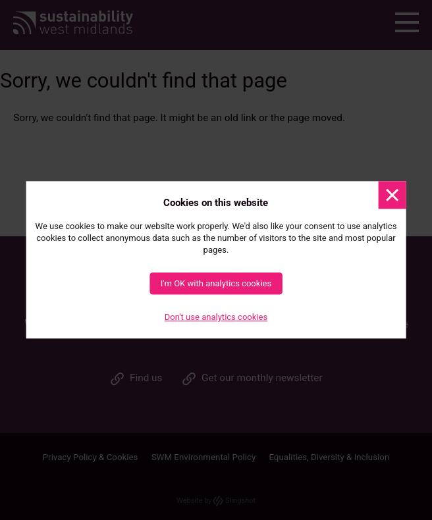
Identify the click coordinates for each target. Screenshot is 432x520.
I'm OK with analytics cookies (216, 284)
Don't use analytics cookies (216, 317)
